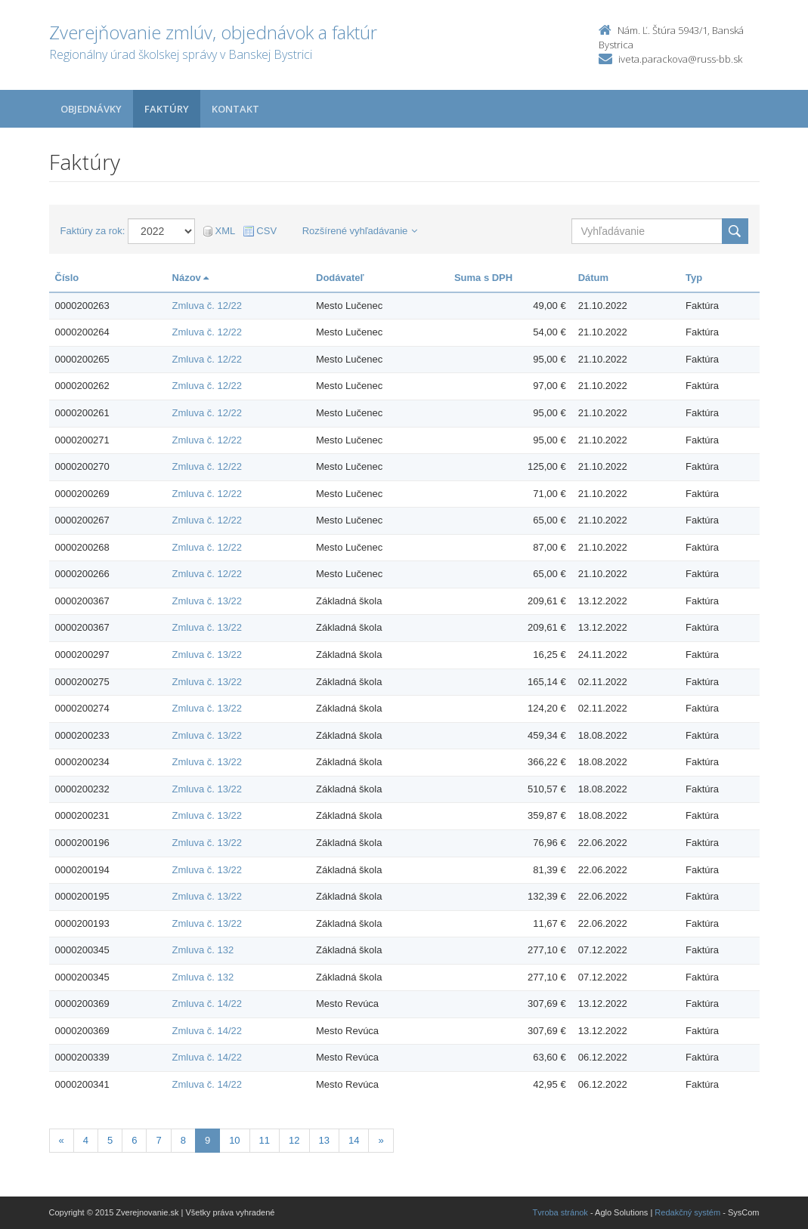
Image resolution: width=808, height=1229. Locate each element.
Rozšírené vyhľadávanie (360, 230)
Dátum (593, 277)
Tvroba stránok (560, 1212)
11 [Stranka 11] (264, 1140)
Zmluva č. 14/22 (207, 1003)
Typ (694, 277)
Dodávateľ (340, 277)
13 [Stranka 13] (324, 1140)
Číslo (67, 277)
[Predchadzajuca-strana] (61, 1141)
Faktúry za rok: (92, 230)
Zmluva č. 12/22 (207, 305)
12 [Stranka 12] (294, 1140)
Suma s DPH (483, 277)
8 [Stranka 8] (183, 1140)
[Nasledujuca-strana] (380, 1141)
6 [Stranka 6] (134, 1140)
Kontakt (235, 109)
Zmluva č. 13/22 (207, 601)
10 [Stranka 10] (234, 1140)
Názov (190, 277)
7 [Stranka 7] (158, 1140)
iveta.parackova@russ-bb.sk (680, 59)
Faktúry (166, 109)
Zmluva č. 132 (203, 950)
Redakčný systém (687, 1212)
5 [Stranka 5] (110, 1140)
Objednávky (91, 109)
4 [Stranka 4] (85, 1140)
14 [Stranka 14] (353, 1140)
